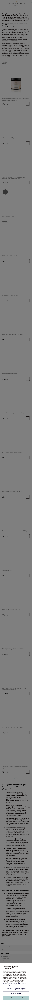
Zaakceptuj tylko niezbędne (16, 989)
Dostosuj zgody (16, 993)
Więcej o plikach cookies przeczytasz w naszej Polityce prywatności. (14, 984)
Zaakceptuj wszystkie (16, 998)
